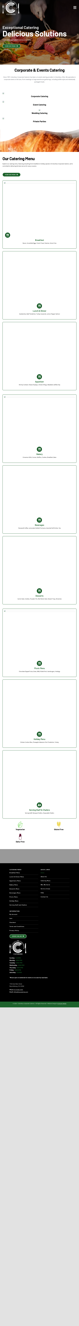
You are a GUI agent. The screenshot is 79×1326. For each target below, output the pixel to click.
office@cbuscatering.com (21, 1312)
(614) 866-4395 (18, 1310)
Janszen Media (62, 1324)
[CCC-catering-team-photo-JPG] (18, 1261)
